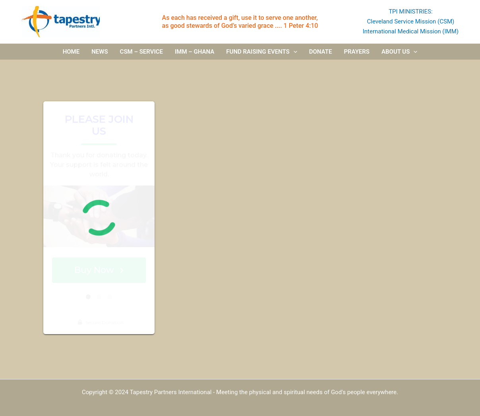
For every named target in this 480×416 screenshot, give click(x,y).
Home (71, 52)
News (99, 52)
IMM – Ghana (194, 52)
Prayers (357, 52)
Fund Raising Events (261, 52)
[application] (293, 52)
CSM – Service (141, 52)
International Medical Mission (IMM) (411, 31)
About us (399, 52)
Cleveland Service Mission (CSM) (410, 21)
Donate (320, 52)
